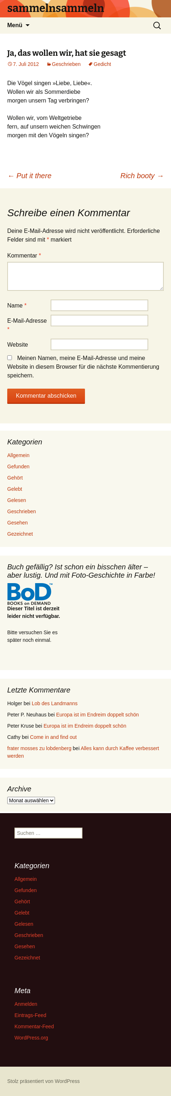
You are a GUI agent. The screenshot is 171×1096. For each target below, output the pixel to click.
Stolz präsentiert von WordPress (43, 1081)
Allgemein (18, 455)
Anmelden (25, 1004)
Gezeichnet (20, 534)
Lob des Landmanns (55, 703)
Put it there (29, 176)
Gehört (15, 478)
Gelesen (16, 500)
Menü (14, 25)
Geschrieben (66, 64)
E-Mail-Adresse (27, 325)
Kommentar (24, 255)
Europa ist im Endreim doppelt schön (97, 715)
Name (16, 305)
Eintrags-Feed (30, 1015)
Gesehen (17, 523)
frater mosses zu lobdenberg (39, 748)
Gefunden (18, 466)
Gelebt (14, 489)
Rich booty (142, 176)
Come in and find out (53, 737)
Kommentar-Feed (34, 1026)
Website (17, 345)
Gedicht (102, 64)
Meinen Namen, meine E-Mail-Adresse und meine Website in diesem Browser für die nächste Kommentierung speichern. (83, 366)
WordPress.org (31, 1038)
